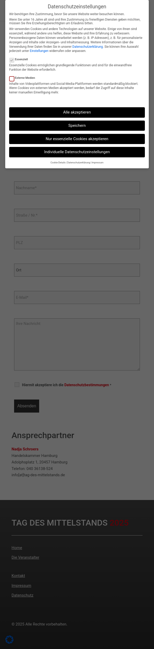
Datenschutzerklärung (87, 46)
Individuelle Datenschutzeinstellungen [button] (77, 152)
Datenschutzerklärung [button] (78, 162)
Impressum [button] (97, 162)
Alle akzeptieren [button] (77, 112)
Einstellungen (39, 51)
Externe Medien (22, 77)
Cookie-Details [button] (58, 162)
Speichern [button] (77, 125)
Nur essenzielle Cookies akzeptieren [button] (77, 138)
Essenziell (18, 59)
